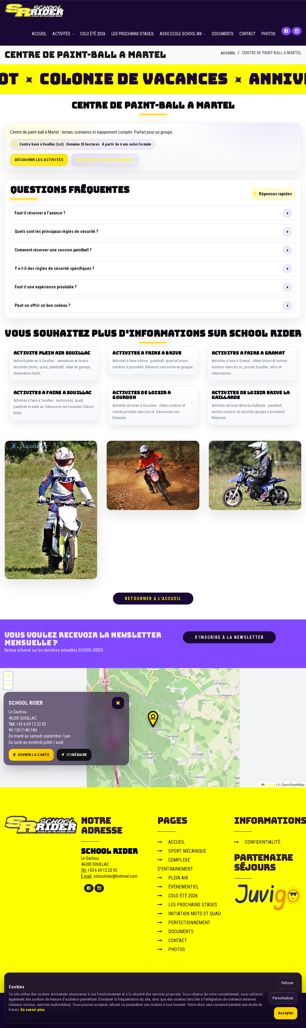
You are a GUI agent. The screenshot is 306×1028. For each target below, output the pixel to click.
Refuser (287, 983)
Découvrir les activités (39, 159)
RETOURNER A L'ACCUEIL (153, 597)
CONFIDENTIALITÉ (257, 841)
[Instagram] (297, 31)
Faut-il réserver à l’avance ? (40, 213)
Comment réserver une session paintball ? (53, 250)
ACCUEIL (39, 33)
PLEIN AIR (172, 876)
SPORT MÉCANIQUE (181, 850)
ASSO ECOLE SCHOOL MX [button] (183, 33)
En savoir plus (33, 1009)
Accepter (285, 1013)
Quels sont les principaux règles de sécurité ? (56, 231)
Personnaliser (283, 998)
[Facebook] (286, 31)
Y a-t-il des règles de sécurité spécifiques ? (54, 268)
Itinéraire (74, 753)
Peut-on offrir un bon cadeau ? (42, 305)
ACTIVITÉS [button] (63, 33)
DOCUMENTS (222, 33)
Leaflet (268, 784)
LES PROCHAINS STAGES (132, 33)
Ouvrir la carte (31, 753)
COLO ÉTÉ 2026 (92, 33)
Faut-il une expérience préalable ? (45, 287)
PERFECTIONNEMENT (183, 921)
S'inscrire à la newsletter (229, 636)
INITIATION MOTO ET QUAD (189, 912)
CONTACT (247, 33)
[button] (153, 718)
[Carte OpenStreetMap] (153, 726)
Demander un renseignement (105, 159)
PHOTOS (268, 33)
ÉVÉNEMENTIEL (178, 885)
